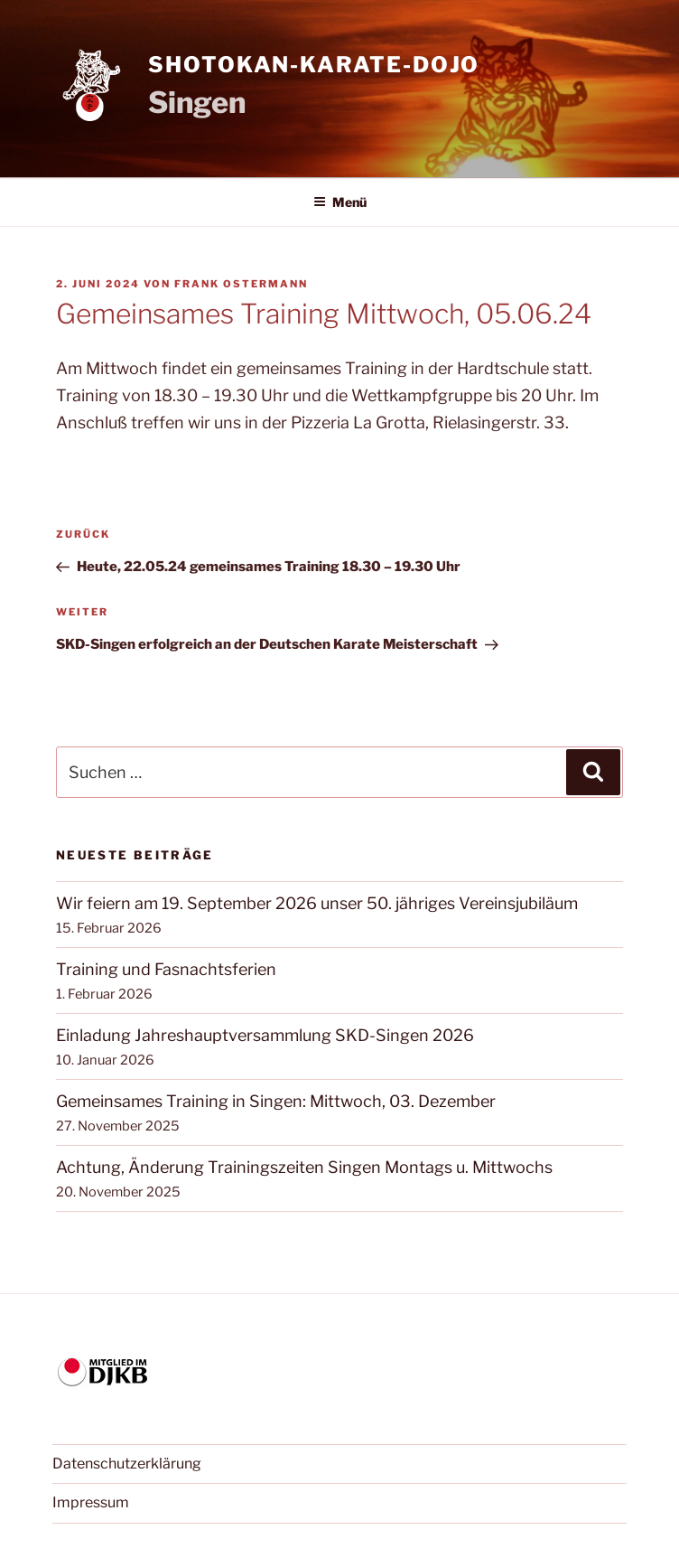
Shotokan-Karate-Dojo (313, 65)
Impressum (90, 1502)
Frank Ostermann (241, 283)
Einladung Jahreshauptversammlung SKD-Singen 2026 (265, 1035)
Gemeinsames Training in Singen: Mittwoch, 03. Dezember (276, 1101)
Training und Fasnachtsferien (166, 969)
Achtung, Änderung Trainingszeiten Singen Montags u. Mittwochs (304, 1167)
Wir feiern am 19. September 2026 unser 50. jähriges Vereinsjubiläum (317, 903)
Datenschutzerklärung (126, 1463)
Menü (340, 202)
